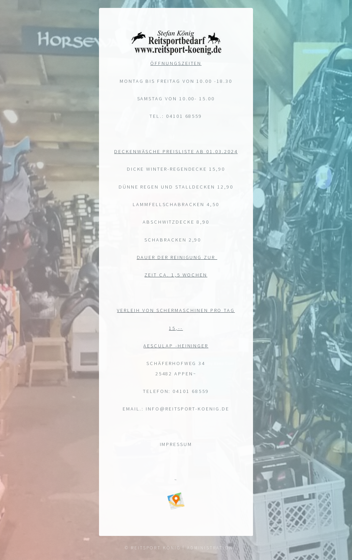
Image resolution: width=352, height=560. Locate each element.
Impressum (176, 445)
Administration (210, 548)
